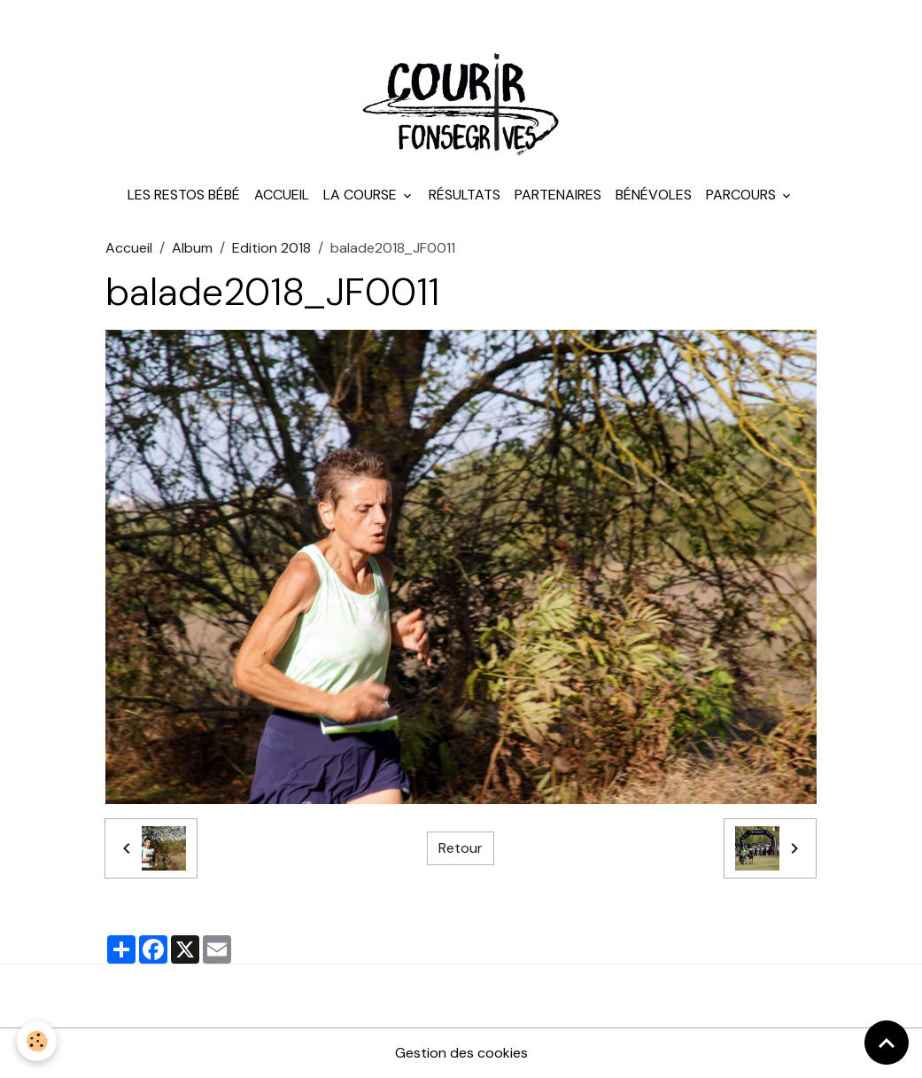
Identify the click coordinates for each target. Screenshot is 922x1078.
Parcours (742, 194)
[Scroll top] (886, 1042)
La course (361, 194)
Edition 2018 (271, 247)
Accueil (281, 194)
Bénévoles (654, 194)
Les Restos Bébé (184, 194)
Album (192, 247)
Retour (460, 848)
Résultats (464, 194)
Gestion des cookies (461, 1052)
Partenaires (558, 194)
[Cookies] (38, 1041)
